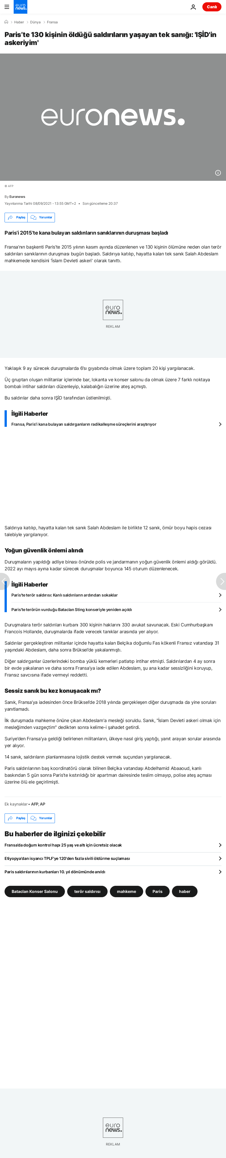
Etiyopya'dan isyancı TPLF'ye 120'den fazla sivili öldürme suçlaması (67, 858)
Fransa (52, 22)
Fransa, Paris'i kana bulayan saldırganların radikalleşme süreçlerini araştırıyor (84, 424)
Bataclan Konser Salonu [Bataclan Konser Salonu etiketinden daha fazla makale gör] (35, 891)
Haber (19, 22)
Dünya (35, 22)
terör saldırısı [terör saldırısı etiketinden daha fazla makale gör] (87, 891)
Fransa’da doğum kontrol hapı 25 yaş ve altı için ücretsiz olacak (63, 845)
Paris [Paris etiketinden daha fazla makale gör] (158, 891)
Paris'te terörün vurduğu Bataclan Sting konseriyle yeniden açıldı (71, 609)
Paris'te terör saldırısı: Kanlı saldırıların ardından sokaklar (64, 595)
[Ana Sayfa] (6, 22)
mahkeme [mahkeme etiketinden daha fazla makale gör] (126, 891)
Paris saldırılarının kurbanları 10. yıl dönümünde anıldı (55, 871)
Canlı (212, 6)
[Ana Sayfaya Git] (20, 7)
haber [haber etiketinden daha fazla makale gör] (184, 891)
